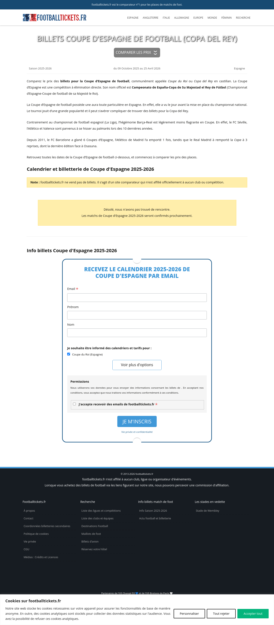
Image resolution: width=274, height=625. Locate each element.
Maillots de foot (91, 534)
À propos (29, 511)
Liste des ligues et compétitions (101, 511)
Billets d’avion (89, 541)
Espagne (132, 17)
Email (72, 289)
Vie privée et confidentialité (137, 431)
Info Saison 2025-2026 (153, 511)
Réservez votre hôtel (94, 549)
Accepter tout (253, 614)
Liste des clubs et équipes (97, 518)
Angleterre (150, 17)
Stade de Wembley (207, 511)
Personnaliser (189, 614)
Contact (28, 518)
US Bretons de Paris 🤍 (159, 593)
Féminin (226, 17)
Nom (70, 324)
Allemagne (181, 17)
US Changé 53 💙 (128, 593)
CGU (26, 549)
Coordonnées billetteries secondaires (47, 526)
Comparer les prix (133, 52)
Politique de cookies (36, 534)
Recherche (243, 17)
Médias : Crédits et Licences (41, 557)
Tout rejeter (221, 614)
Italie (166, 17)
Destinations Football (94, 526)
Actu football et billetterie (155, 518)
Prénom (73, 307)
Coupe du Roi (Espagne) (87, 354)
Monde (212, 17)
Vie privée (30, 541)
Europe (198, 17)
